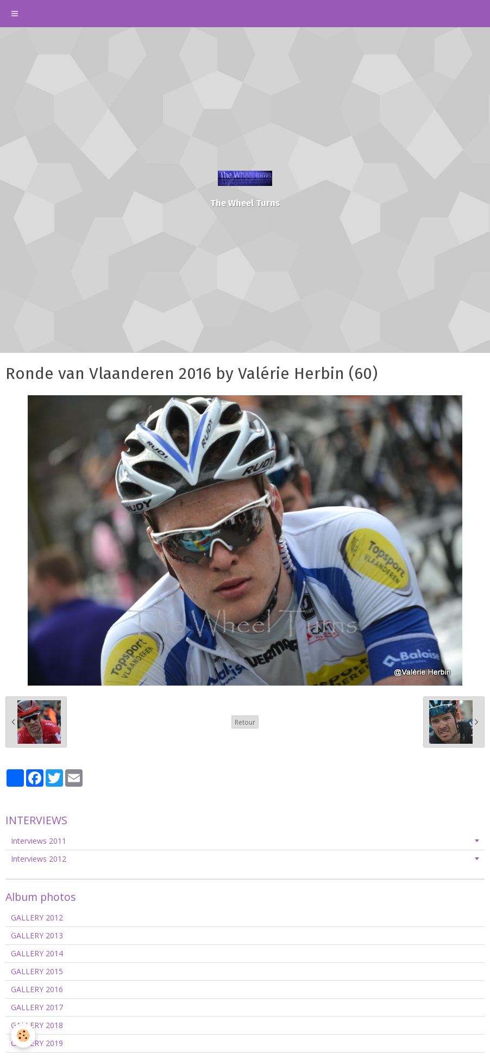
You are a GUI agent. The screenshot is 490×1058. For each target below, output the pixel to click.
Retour (245, 722)
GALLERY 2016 (37, 989)
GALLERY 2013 (37, 935)
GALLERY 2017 (37, 1007)
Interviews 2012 (38, 859)
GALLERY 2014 (37, 953)
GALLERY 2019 (37, 1043)
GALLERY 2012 (37, 917)
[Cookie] (23, 1035)
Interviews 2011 (38, 841)
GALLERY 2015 (37, 971)
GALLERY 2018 (37, 1025)
